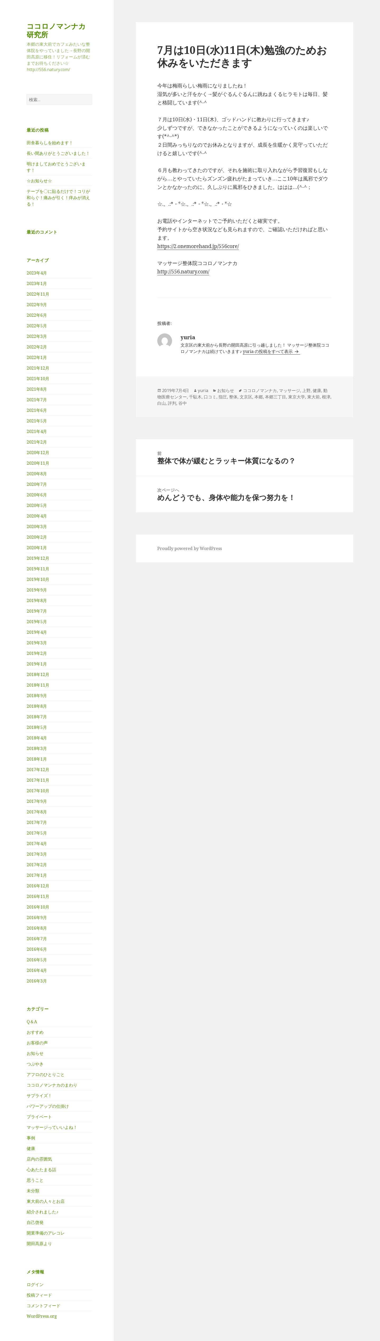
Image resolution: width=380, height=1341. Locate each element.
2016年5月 (37, 960)
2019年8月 (37, 600)
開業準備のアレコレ (46, 1233)
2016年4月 (37, 970)
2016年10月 (38, 907)
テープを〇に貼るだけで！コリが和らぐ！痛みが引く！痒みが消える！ (58, 197)
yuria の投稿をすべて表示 (268, 351)
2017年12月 (38, 769)
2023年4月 (37, 273)
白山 (161, 403)
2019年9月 (37, 590)
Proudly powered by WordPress (189, 548)
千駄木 (195, 397)
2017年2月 (37, 865)
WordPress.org (42, 1316)
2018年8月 (37, 706)
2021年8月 (37, 389)
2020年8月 (37, 474)
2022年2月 (37, 347)
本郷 (258, 397)
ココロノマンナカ (260, 390)
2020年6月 (37, 495)
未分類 (33, 1191)
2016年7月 (37, 939)
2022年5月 (37, 326)
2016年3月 (37, 981)
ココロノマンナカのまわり (52, 1085)
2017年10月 (38, 791)
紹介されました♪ (42, 1212)
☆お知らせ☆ (39, 181)
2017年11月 (38, 780)
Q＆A (32, 1022)
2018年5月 (37, 727)
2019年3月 (37, 643)
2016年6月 (37, 949)
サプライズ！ (39, 1095)
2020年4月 (37, 516)
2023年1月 (37, 283)
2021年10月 (38, 378)
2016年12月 (38, 886)
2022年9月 (37, 305)
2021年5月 (37, 421)
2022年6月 (37, 315)
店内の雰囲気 (39, 1159)
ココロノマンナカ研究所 (56, 30)
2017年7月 (37, 822)
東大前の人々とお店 (46, 1201)
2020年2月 (37, 537)
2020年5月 (37, 505)
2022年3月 (37, 336)
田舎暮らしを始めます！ (50, 143)
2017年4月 (37, 843)
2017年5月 (37, 833)
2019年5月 (37, 622)
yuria (203, 390)
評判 (172, 403)
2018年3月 (37, 748)
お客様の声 (37, 1043)
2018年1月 (37, 759)
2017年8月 (37, 812)
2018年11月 (38, 685)
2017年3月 (37, 854)
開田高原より (39, 1243)
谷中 (182, 403)
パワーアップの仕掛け (48, 1106)
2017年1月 (37, 875)
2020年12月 (38, 452)
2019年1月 (37, 664)
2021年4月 (37, 431)
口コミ (210, 397)
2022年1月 (37, 357)
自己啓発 (35, 1222)
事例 (31, 1138)
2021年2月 (37, 442)
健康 (31, 1148)
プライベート (39, 1117)
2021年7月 (37, 400)
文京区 (246, 397)
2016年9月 (37, 917)
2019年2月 (37, 653)
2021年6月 (37, 410)
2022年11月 (38, 294)
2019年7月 (37, 611)
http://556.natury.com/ (183, 271)
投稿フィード (39, 1295)
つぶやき (35, 1064)
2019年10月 (38, 579)
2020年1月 (37, 548)
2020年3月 (37, 526)
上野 (306, 390)
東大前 (313, 397)
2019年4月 (37, 632)
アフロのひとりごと (46, 1074)
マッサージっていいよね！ (52, 1127)
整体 (233, 397)
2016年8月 (37, 928)
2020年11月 (38, 463)
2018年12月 (38, 674)
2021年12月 (38, 368)
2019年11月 (38, 569)
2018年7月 (37, 717)
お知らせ (35, 1053)
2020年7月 (37, 484)
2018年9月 (37, 696)
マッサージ (289, 390)
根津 (326, 397)
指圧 (222, 397)
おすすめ (35, 1032)
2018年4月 (37, 738)
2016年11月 (38, 896)
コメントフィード (43, 1306)
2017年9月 (37, 801)
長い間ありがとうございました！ (58, 153)
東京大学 (296, 397)
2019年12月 (38, 558)
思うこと (35, 1180)
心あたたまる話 (41, 1169)
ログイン (35, 1284)
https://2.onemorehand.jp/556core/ (198, 246)
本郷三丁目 (275, 397)
